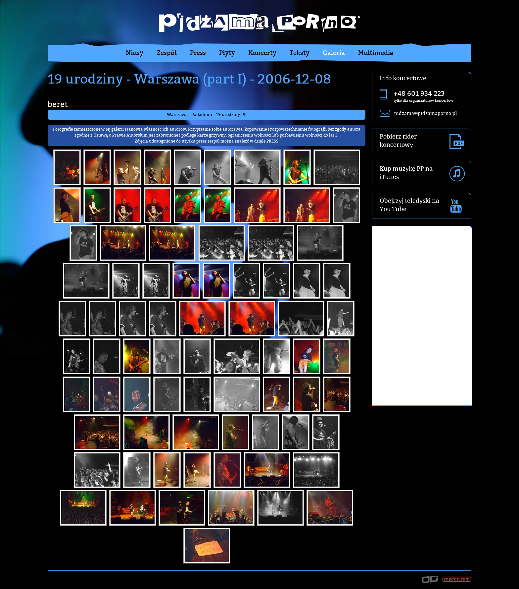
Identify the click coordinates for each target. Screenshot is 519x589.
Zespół (167, 52)
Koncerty (262, 52)
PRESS (272, 141)
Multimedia (376, 52)
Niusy (134, 52)
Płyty (227, 52)
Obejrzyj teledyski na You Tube (409, 205)
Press (198, 52)
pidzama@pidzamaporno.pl (425, 113)
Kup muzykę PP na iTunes (406, 172)
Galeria (334, 52)
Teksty (299, 52)
